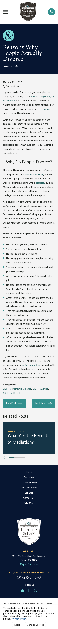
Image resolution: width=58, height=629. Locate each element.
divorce (46, 109)
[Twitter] (35, 590)
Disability (18, 393)
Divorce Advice (40, 389)
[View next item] (29, 457)
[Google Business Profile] (22, 590)
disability (40, 183)
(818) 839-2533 (29, 577)
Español (29, 493)
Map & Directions (29, 564)
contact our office (30, 365)
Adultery (7, 393)
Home (29, 472)
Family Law (29, 477)
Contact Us (29, 498)
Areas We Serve (29, 488)
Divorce (7, 389)
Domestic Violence (21, 389)
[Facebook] (29, 590)
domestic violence (34, 174)
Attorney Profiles (29, 483)
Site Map (29, 503)
